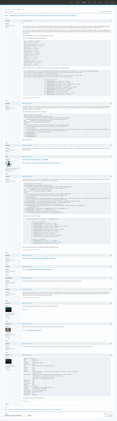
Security (101, 2)
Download (112, 2)
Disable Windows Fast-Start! (47, 163)
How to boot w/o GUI (35, 163)
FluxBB (111, 416)
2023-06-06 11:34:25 (27, 323)
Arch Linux (8, 2)
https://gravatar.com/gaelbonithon (33, 330)
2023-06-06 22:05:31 (27, 355)
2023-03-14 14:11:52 (27, 103)
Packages (77, 2)
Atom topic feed (109, 414)
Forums (84, 2)
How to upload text (26, 163)
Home (71, 2)
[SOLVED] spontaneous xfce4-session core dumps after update (55, 15)
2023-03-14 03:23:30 (27, 20)
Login (23, 9)
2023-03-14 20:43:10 (27, 156)
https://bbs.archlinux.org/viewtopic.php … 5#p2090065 (35, 159)
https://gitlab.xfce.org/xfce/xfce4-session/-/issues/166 (40, 269)
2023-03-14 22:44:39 (27, 255)
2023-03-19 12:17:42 (27, 289)
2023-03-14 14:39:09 (27, 145)
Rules (9, 9)
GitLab (94, 2)
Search (13, 9)
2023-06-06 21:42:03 (27, 343)
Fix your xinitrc (57, 163)
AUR (106, 2)
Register (18, 9)
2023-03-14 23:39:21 (27, 266)
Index (5, 9)
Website (8, 318)
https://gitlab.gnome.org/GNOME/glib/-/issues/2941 (43, 258)
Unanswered (109, 11)
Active (104, 11)
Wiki (90, 2)
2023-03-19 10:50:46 (27, 278)
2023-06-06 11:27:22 (27, 303)
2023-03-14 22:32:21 (27, 176)
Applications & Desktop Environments (22, 15)
